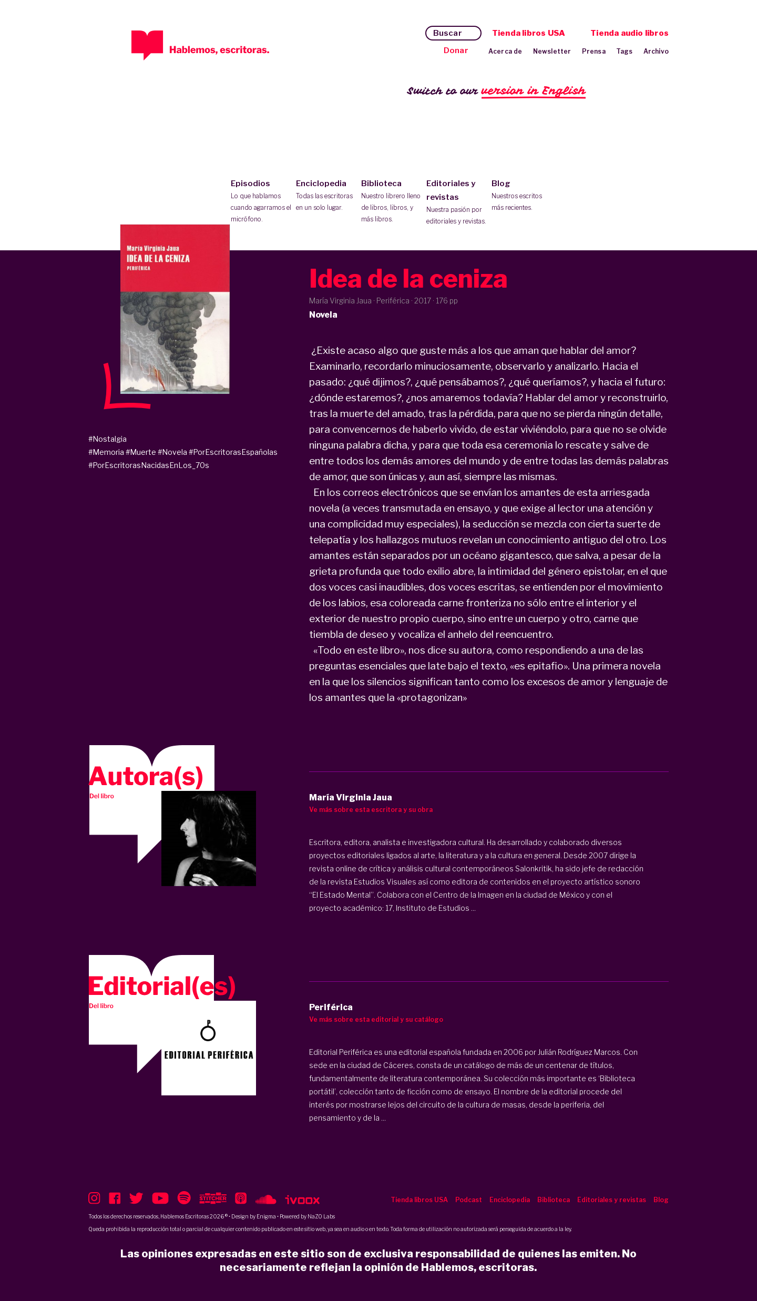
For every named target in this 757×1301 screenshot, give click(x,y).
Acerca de (505, 51)
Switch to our (496, 91)
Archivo (656, 51)
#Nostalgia (107, 438)
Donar (456, 50)
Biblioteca (391, 202)
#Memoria (106, 452)
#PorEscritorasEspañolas (233, 452)
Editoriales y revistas (456, 203)
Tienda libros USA (528, 33)
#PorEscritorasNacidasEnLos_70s (148, 465)
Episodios (261, 202)
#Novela (172, 452)
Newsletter (552, 51)
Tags (624, 51)
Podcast (468, 1200)
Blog (522, 196)
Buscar (447, 33)
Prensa (594, 51)
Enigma (266, 1216)
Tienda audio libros (629, 33)
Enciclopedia (326, 196)
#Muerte (141, 452)
